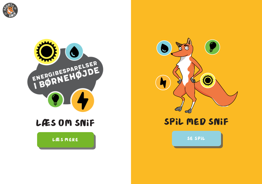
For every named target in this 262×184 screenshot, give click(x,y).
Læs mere (65, 139)
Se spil (196, 138)
